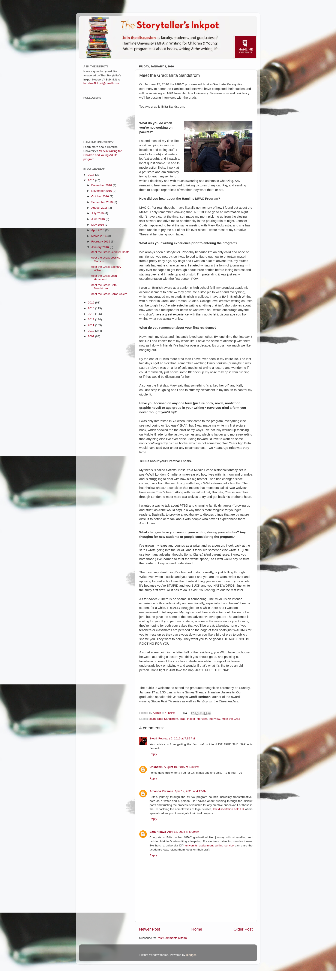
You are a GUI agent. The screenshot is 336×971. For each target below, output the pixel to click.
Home (196, 929)
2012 (91, 319)
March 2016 (99, 236)
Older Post (243, 929)
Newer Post (149, 929)
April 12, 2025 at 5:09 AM (183, 831)
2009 (91, 336)
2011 (91, 325)
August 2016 (99, 207)
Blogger (191, 954)
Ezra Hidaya (158, 831)
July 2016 (98, 213)
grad (182, 718)
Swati (153, 738)
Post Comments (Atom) (172, 938)
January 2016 (100, 247)
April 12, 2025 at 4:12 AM (190, 791)
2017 (91, 174)
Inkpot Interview (197, 718)
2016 (91, 180)
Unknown (156, 767)
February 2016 (101, 241)
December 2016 (102, 185)
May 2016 (98, 224)
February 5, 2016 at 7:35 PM (176, 738)
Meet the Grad (231, 718)
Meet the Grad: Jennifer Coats (110, 252)
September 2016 (102, 202)
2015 (91, 302)
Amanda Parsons (161, 791)
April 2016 (98, 230)
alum (152, 718)
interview (214, 718)
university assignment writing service (209, 845)
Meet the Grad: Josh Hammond (104, 277)
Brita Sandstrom (167, 718)
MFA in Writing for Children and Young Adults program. (102, 155)
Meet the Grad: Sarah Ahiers (109, 294)
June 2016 (98, 219)
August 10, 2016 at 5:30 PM (182, 767)
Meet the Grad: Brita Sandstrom (104, 286)
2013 (91, 313)
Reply (153, 754)
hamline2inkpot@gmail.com (101, 83)
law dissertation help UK (228, 809)
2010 (91, 330)
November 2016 (102, 190)
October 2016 (100, 196)
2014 (91, 308)
